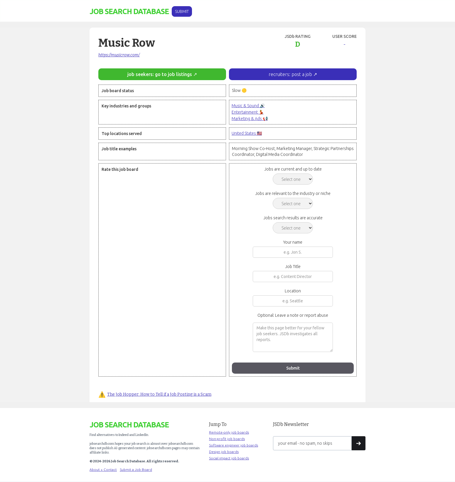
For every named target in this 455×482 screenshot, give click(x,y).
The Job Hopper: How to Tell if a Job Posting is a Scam (159, 394)
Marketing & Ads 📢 (250, 118)
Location (293, 291)
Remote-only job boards (229, 432)
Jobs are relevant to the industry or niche (293, 193)
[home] (129, 11)
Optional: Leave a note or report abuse (292, 315)
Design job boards (224, 452)
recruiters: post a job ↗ (293, 74)
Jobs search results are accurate (293, 217)
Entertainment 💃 (248, 112)
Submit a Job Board (136, 469)
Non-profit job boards (227, 439)
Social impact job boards (229, 458)
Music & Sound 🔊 (248, 105)
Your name (292, 242)
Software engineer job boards (233, 445)
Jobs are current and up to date (293, 169)
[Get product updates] (312, 443)
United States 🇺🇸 (247, 133)
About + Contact (103, 469)
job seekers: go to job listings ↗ (162, 74)
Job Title (293, 266)
